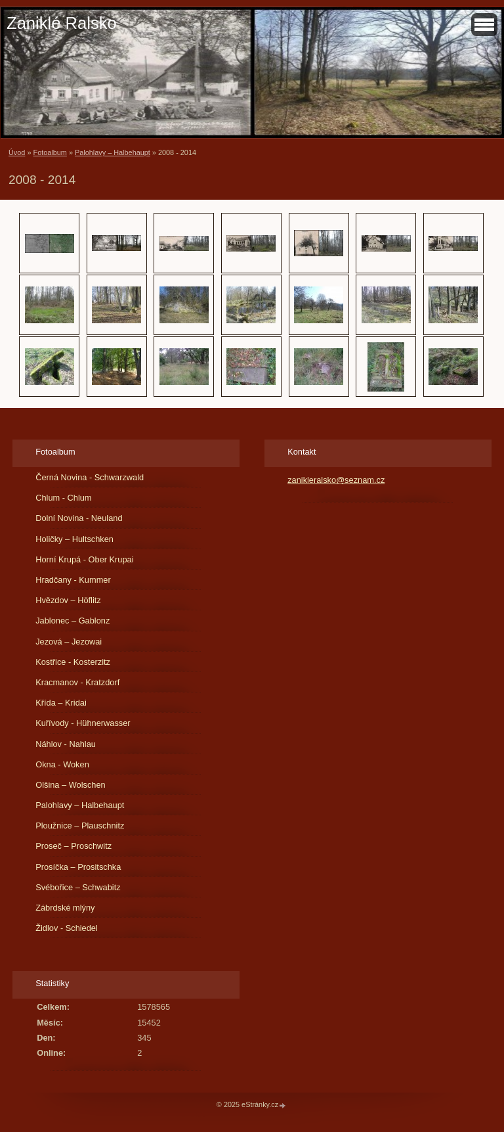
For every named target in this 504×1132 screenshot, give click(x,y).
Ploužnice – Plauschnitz (79, 825)
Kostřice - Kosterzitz (72, 662)
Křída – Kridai (61, 703)
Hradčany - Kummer (73, 580)
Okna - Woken (62, 764)
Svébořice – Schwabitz (77, 887)
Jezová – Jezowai (68, 641)
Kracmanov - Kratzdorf (77, 682)
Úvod (17, 152)
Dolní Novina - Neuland (78, 518)
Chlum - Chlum (63, 498)
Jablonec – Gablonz (72, 620)
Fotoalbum (49, 152)
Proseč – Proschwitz (73, 846)
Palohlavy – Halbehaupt (112, 152)
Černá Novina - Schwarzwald (89, 477)
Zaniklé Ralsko (62, 23)
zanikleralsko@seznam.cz (336, 480)
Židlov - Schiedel (66, 928)
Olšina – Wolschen (70, 785)
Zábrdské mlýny (64, 908)
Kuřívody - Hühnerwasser (82, 723)
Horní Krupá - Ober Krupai (84, 559)
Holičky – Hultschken (74, 539)
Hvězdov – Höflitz (68, 600)
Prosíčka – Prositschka (78, 867)
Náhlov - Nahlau (65, 744)
